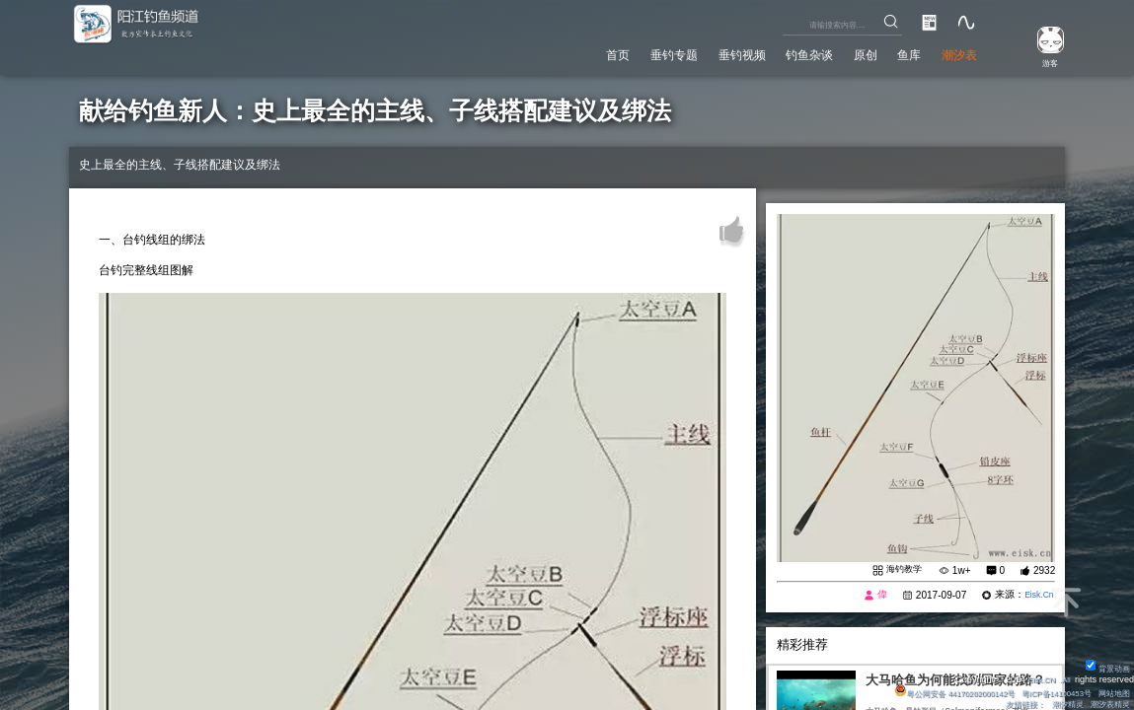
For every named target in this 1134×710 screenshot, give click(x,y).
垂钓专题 (623, 53)
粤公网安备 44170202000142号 (930, 690)
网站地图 (1111, 690)
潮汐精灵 (1059, 703)
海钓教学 (902, 570)
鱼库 (897, 53)
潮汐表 (955, 53)
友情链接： (1012, 703)
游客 (1041, 62)
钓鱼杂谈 (780, 53)
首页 (558, 53)
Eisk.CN (1036, 676)
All (1065, 676)
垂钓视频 (702, 53)
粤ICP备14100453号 (1046, 690)
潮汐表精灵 (1107, 703)
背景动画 (1105, 665)
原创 (846, 53)
